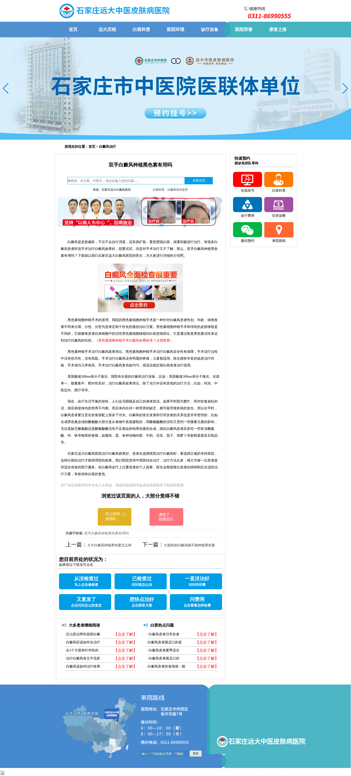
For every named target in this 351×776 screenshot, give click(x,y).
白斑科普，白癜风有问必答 (170, 189)
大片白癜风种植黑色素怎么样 (109, 545)
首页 (91, 146)
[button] (5, 88)
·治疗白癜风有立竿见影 (82, 658)
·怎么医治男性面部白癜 (82, 634)
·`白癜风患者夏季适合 (163, 650)
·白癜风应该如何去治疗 (82, 642)
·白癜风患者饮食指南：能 (166, 666)
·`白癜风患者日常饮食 (163, 634)
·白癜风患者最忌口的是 (164, 642)
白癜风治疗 (107, 146)
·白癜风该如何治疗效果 (82, 666)
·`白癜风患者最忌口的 (163, 658)
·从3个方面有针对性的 (81, 650)
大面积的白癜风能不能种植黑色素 (189, 545)
